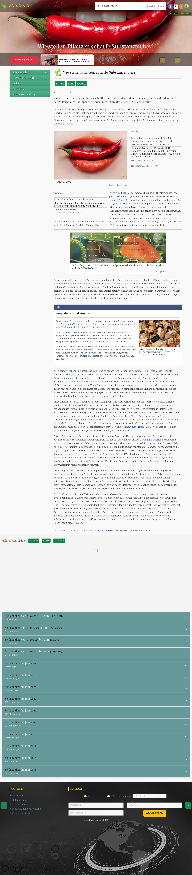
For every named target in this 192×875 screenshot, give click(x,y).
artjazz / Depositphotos (182, 13)
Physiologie (81, 83)
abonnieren (154, 813)
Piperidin (126, 427)
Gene (118, 294)
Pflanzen (65, 349)
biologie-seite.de (30, 72)
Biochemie (60, 83)
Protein (144, 440)
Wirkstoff (117, 481)
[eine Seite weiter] (188, 805)
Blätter (77, 392)
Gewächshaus (61, 378)
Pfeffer (109, 221)
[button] (186, 6)
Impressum (17, 795)
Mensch (127, 203)
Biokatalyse (150, 516)
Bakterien (110, 419)
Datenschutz (18, 800)
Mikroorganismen (63, 419)
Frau (113, 796)
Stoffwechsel (68, 327)
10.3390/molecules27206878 (146, 166)
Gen (83, 409)
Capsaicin (176, 113)
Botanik (71, 83)
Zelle (120, 321)
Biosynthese (142, 109)
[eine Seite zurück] (4, 805)
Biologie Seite (20, 6)
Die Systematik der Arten (31, 78)
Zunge (148, 193)
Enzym (72, 109)
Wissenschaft (76, 440)
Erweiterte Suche (155, 6)
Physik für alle (19, 804)
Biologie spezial (31, 89)
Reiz (180, 200)
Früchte (138, 374)
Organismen (90, 352)
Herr (89, 796)
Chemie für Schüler (21, 813)
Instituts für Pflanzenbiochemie (101, 530)
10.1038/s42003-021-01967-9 (70, 213)
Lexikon (31, 83)
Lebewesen (98, 321)
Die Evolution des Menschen (26, 809)
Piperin (113, 193)
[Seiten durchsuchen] (120, 6)
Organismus (79, 332)
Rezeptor (125, 196)
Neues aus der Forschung (31, 94)
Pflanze (139, 287)
